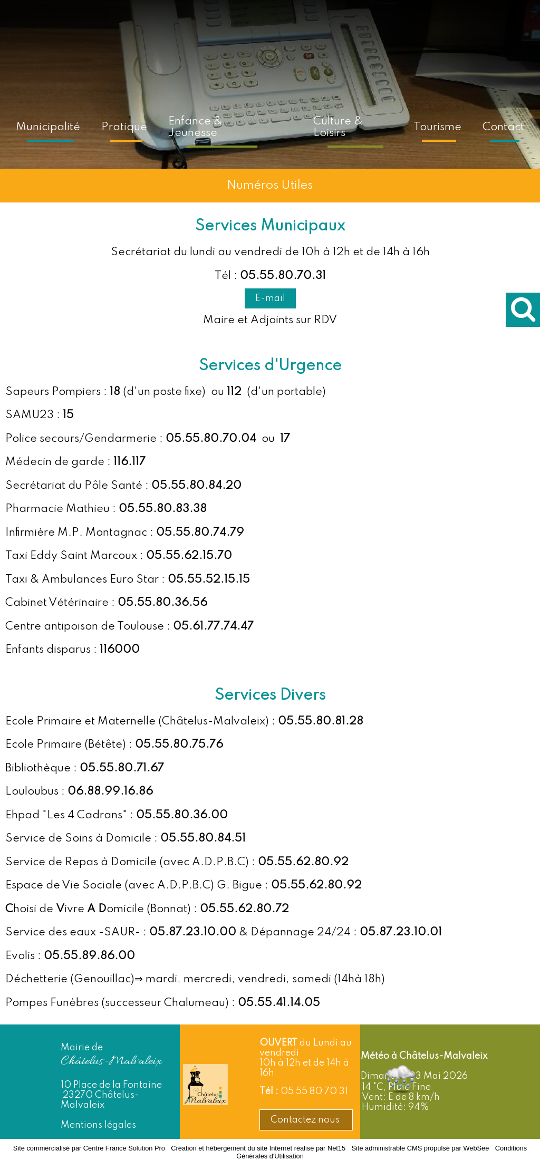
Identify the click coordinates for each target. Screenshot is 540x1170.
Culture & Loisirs (338, 127)
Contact (503, 127)
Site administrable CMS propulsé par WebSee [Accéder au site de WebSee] (420, 1148)
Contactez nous (306, 1120)
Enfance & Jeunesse (195, 127)
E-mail (270, 298)
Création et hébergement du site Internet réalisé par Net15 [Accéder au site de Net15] (258, 1148)
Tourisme (437, 127)
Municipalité (48, 127)
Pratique (124, 127)
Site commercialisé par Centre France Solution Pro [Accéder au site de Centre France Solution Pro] (89, 1148)
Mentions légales (98, 1125)
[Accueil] (291, 125)
